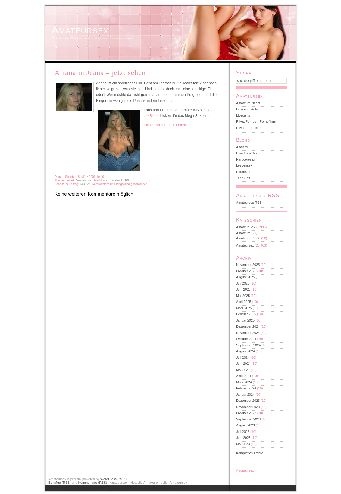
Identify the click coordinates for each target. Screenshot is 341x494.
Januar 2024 (245, 394)
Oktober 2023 (246, 413)
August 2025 (245, 277)
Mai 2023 (243, 444)
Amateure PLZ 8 (248, 238)
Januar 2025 (245, 320)
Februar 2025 (246, 314)
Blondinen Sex (247, 153)
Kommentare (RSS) (92, 482)
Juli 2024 (242, 357)
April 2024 (243, 376)
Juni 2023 (243, 437)
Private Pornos (247, 128)
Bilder (154, 116)
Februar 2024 (246, 388)
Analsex (242, 147)
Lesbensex (244, 165)
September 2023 (248, 419)
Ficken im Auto (247, 109)
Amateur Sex (84, 180)
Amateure (243, 233)
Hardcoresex (245, 159)
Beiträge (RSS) (59, 482)
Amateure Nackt (248, 103)
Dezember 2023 (248, 400)
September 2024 (248, 345)
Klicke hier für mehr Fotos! (165, 125)
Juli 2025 (242, 283)
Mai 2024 (243, 370)
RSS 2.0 (86, 184)
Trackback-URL (119, 180)
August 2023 (245, 425)
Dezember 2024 (248, 326)
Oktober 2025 (246, 271)
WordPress (108, 479)
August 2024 (245, 351)
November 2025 (248, 264)
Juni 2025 (243, 289)
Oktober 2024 (246, 339)
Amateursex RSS (248, 202)
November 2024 (248, 333)
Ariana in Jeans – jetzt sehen (100, 73)
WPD (123, 479)
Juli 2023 (242, 431)
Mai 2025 (243, 295)
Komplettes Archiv (249, 453)
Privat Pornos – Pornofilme (256, 121)
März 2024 (244, 382)
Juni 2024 (243, 363)
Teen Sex (243, 178)
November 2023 (248, 407)
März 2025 (244, 308)
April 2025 (243, 302)
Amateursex (80, 30)
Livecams (243, 115)
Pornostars (244, 172)
